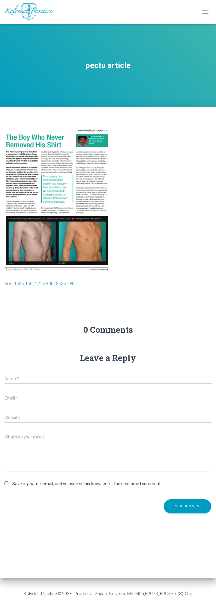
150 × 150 (23, 283)
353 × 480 (65, 283)
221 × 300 (44, 283)
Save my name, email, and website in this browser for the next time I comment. (86, 483)
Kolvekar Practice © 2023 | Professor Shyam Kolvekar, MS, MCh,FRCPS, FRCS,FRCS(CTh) (108, 593)
